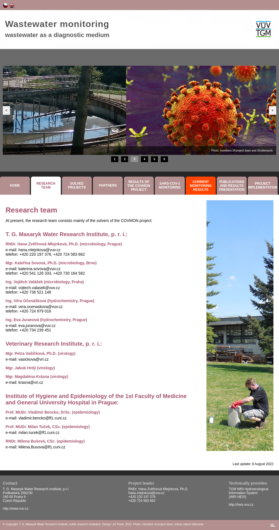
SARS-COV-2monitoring (170, 185)
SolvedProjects (77, 185)
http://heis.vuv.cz (241, 505)
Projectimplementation (262, 185)
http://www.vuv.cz (15, 509)
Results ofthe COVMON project (139, 186)
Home (15, 185)
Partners (108, 185)
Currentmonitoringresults (201, 186)
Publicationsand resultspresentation (231, 186)
